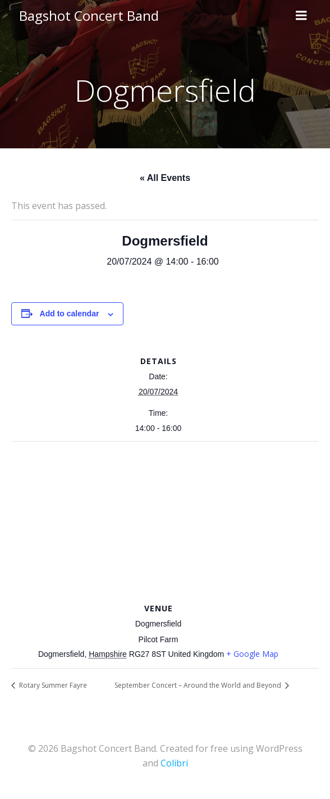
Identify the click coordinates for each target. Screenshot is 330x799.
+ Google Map (252, 653)
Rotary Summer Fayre (52, 685)
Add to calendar (69, 313)
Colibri (174, 763)
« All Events (165, 178)
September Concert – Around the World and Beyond (198, 685)
